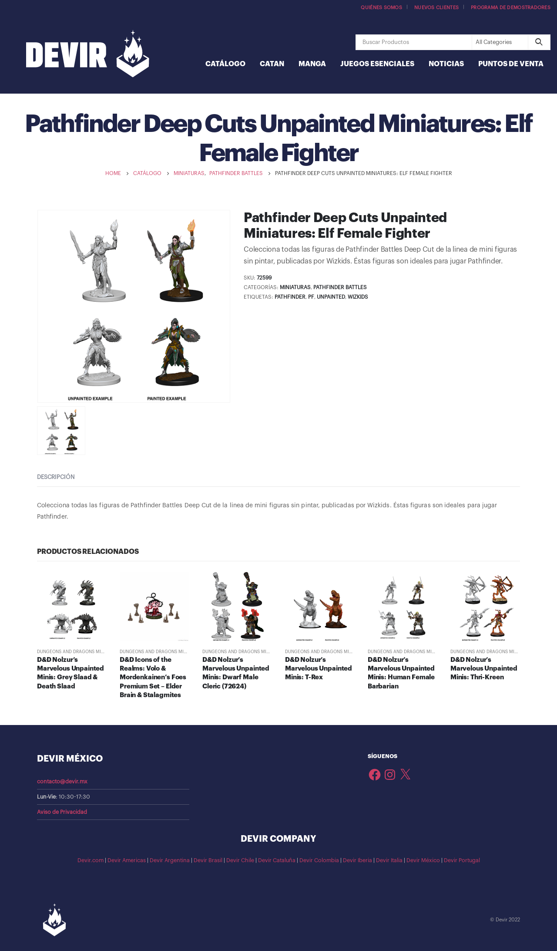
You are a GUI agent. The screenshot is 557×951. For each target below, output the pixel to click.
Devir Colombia (319, 860)
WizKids (358, 297)
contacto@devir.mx (62, 781)
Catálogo (225, 64)
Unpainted (331, 297)
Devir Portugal (462, 860)
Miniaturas (295, 287)
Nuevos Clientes (436, 7)
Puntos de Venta (511, 64)
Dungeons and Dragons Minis (72, 652)
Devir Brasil (208, 860)
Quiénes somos (381, 7)
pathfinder (290, 297)
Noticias (446, 64)
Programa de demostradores (510, 7)
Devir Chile (240, 860)
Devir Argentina (170, 860)
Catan (272, 64)
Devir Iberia (357, 860)
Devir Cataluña (276, 860)
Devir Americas (126, 860)
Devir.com (90, 860)
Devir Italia (389, 860)
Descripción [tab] (55, 477)
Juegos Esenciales (377, 64)
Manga (312, 64)
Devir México (423, 860)
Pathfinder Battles (340, 287)
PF (311, 297)
